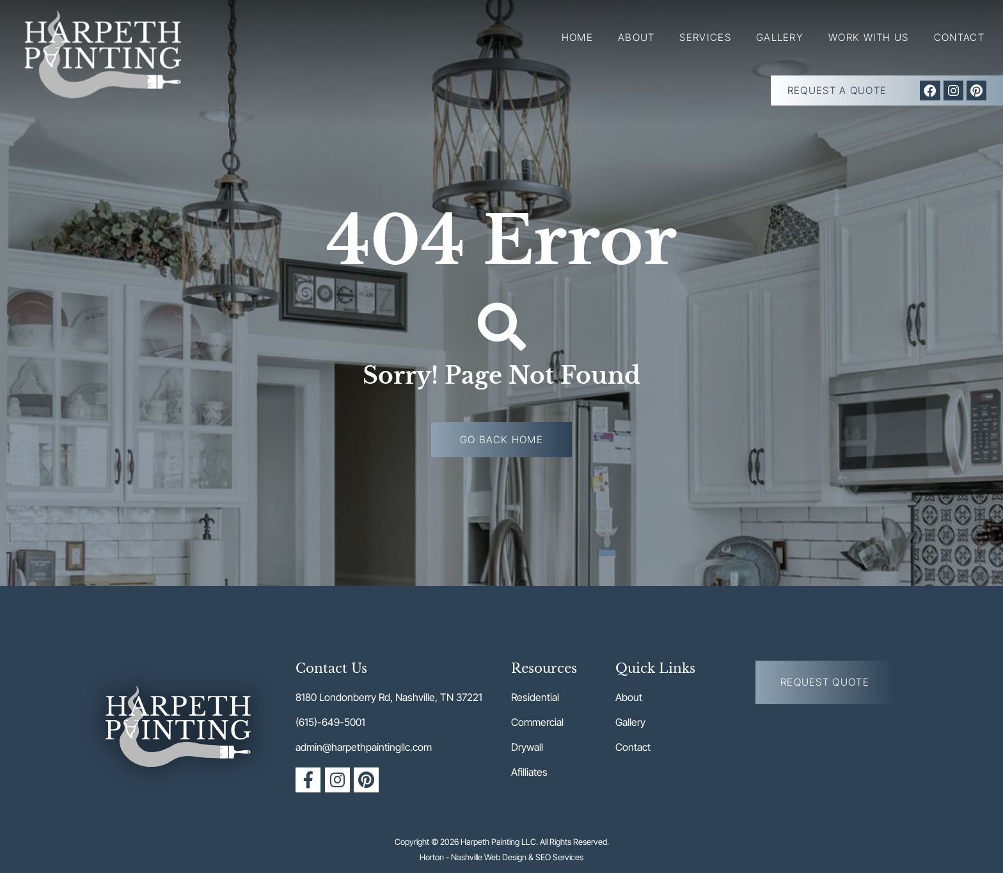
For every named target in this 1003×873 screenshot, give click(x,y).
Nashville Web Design (488, 857)
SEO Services (559, 857)
